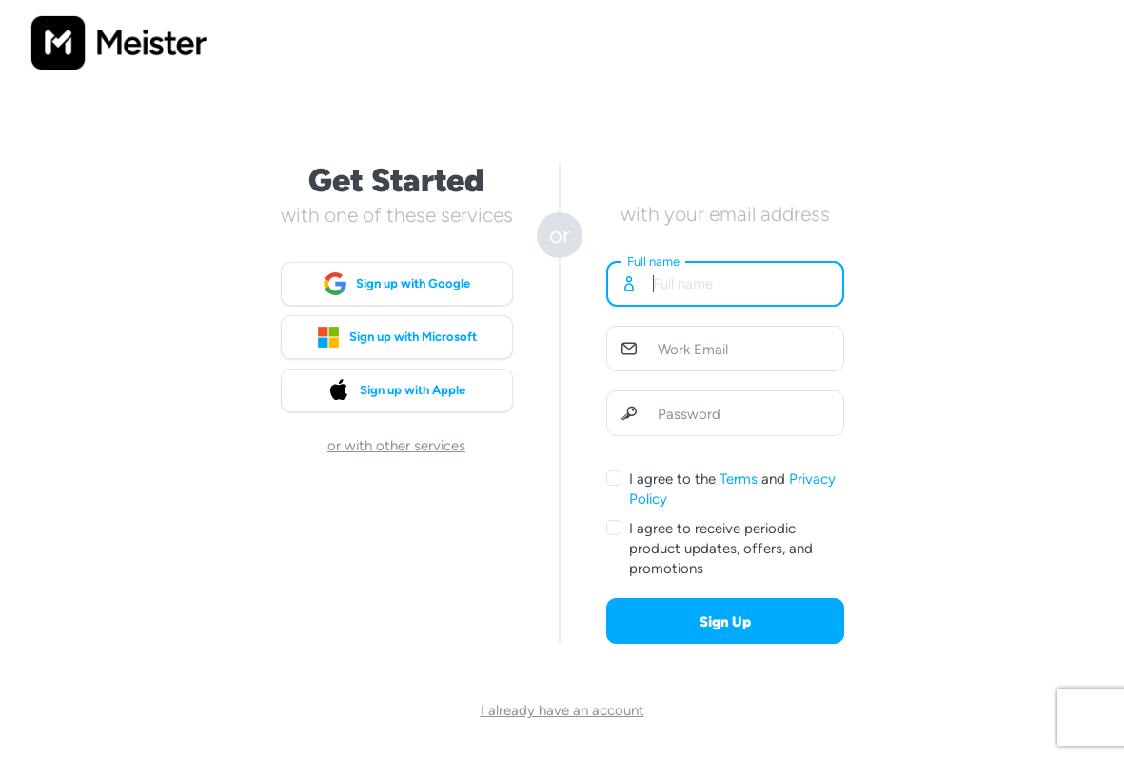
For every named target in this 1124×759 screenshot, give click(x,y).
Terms (739, 479)
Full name (653, 261)
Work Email (693, 349)
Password (689, 414)
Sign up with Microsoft (397, 337)
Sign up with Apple (396, 390)
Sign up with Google (397, 283)
